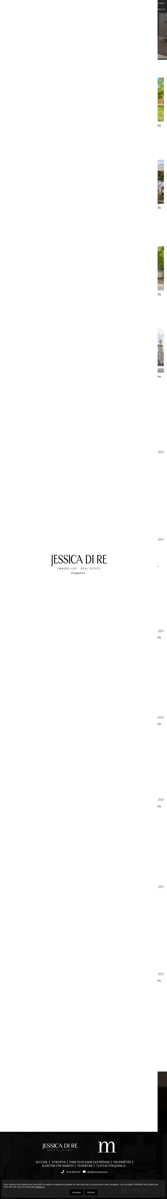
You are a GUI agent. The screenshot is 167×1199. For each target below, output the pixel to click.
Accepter (76, 1192)
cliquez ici (40, 1187)
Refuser (91, 1192)
